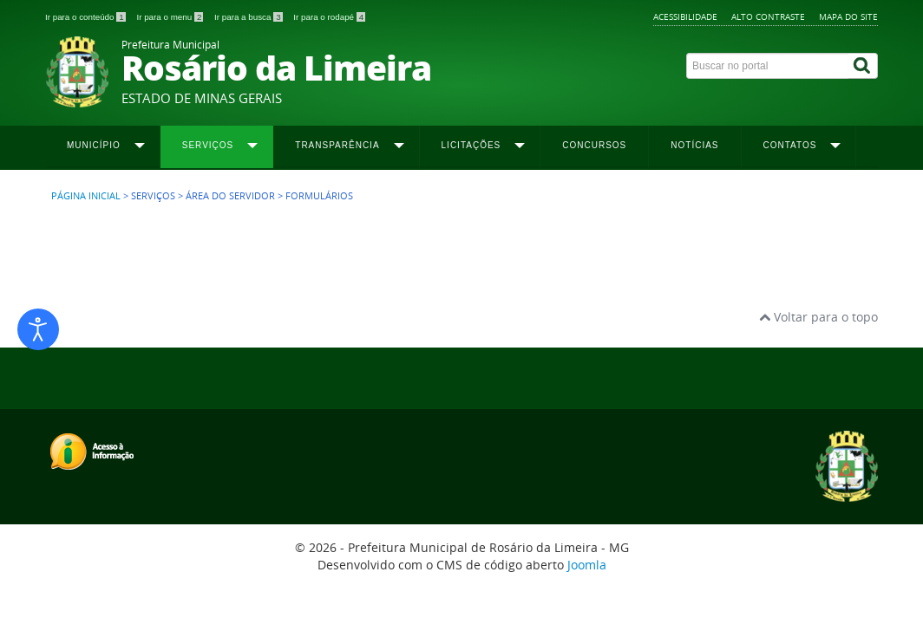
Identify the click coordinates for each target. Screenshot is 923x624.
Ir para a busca (249, 17)
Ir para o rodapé (329, 17)
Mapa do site (848, 16)
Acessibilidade (685, 16)
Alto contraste (768, 16)
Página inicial (86, 196)
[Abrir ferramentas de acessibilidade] (38, 329)
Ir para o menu (171, 17)
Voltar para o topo (818, 317)
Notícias (694, 145)
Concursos (594, 145)
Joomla (586, 564)
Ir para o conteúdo (86, 17)
